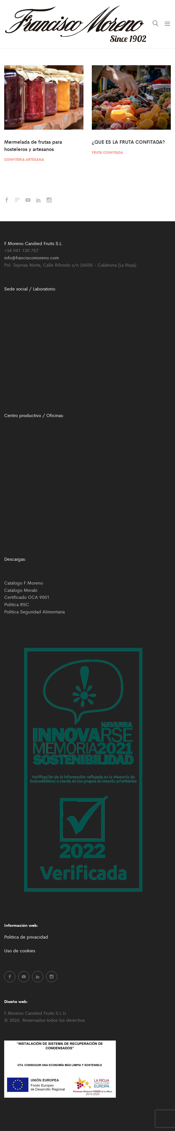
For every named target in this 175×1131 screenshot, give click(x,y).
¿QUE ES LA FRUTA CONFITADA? (128, 141)
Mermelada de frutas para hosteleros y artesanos (33, 145)
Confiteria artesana (24, 159)
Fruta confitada (107, 152)
